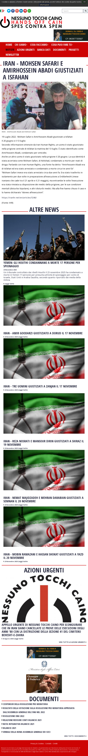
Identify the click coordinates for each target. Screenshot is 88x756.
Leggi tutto (9, 284)
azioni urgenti (26, 50)
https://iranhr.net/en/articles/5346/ (19, 197)
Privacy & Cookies (37, 743)
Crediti (55, 743)
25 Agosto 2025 (8, 639)
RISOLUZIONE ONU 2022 (13, 716)
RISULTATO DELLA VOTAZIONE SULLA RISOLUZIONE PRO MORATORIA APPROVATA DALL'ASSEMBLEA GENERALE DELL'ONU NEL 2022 (38, 710)
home (9, 44)
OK (84, 2)
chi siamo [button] (21, 44)
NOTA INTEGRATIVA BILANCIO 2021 (18, 724)
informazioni (44, 5)
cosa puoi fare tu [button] (62, 44)
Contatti (48, 743)
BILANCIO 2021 (9, 728)
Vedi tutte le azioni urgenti (72, 642)
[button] (3, 11)
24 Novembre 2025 (10, 270)
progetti (74, 50)
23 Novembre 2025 (11, 337)
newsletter (12, 54)
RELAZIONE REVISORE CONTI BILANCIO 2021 (22, 720)
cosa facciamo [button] (39, 44)
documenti (59, 50)
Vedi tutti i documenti (75, 736)
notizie (10, 50)
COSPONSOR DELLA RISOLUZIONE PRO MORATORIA (25, 704)
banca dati (43, 50)
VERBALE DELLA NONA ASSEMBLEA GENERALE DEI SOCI (26, 731)
